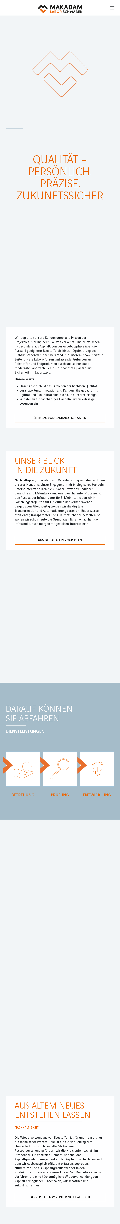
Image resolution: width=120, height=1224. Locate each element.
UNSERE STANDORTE (41, 881)
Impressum (14, 949)
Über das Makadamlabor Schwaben (60, 196)
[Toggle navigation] (112, 7)
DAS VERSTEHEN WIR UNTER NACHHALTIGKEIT (60, 650)
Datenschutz (36, 949)
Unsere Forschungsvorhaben (60, 319)
